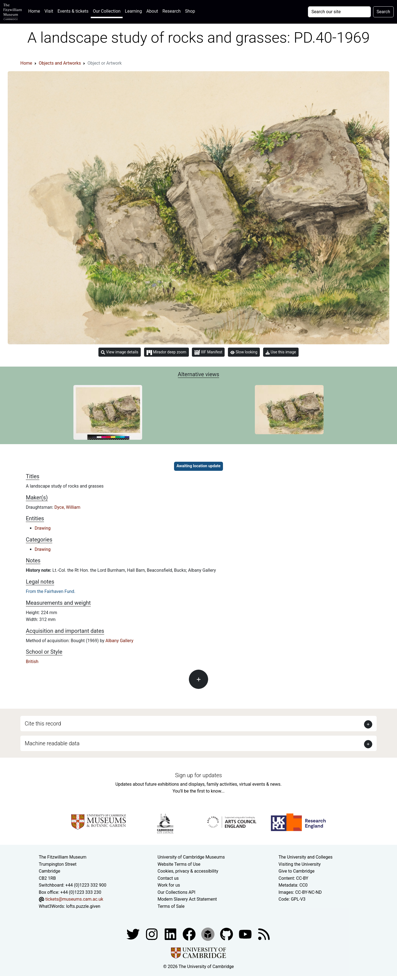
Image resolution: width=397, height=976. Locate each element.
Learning (133, 11)
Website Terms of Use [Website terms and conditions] (179, 864)
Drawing (43, 528)
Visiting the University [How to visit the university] (300, 864)
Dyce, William (67, 507)
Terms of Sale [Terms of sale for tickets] (171, 906)
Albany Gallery (119, 640)
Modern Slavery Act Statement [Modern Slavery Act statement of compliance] (187, 899)
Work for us (169, 885)
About (152, 11)
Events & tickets (73, 11)
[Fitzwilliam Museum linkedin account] (189, 933)
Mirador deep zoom (166, 352)
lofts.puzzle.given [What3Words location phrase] (83, 906)
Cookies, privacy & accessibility (188, 871)
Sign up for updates (198, 775)
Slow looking (243, 352)
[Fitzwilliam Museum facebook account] (171, 933)
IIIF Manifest (208, 352)
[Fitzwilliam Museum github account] (227, 933)
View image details (119, 352)
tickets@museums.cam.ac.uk (74, 899)
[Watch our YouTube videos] (245, 933)
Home (35, 10)
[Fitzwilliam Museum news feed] (264, 933)
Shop (190, 11)
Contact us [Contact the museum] (168, 878)
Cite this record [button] (43, 723)
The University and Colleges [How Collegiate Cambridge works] (305, 857)
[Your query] (339, 11)
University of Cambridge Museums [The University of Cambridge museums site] (191, 857)
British (32, 661)
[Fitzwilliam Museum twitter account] (133, 933)
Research (171, 11)
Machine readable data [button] (52, 743)
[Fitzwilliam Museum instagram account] (152, 933)
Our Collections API (176, 892)
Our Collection (106, 11)
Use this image (281, 352)
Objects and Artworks (60, 63)
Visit (49, 11)
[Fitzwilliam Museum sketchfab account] (208, 933)
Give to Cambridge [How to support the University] (297, 871)
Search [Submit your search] (383, 11)
